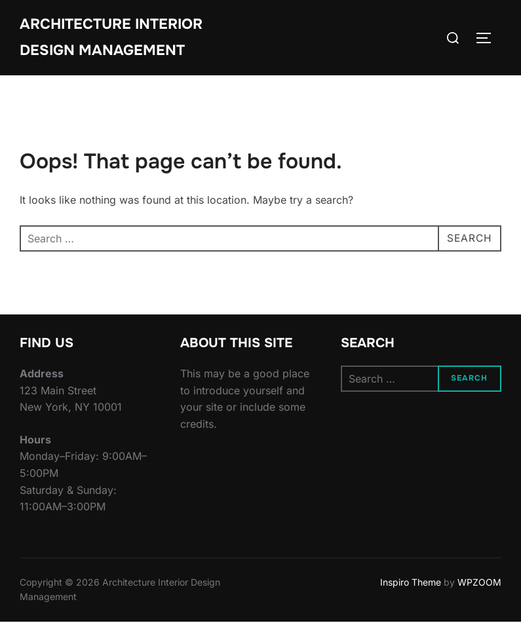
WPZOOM (479, 583)
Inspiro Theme (410, 583)
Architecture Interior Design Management (111, 37)
